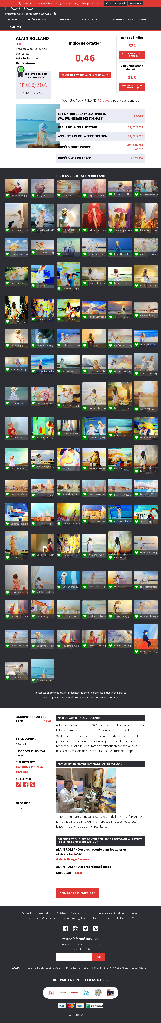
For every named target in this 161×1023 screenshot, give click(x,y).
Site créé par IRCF (80, 1014)
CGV (131, 918)
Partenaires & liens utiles (43, 918)
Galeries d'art (91, 19)
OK (98, 957)
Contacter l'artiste (77, 893)
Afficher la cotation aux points (132, 86)
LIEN (78, 873)
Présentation (44, 913)
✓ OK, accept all (115, 3)
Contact (15, 26)
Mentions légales (74, 918)
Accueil (12, 19)
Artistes (65, 19)
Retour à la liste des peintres (132, 55)
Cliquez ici (106, 100)
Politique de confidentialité (107, 918)
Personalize (135, 3)
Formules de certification (129, 19)
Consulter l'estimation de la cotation (85, 75)
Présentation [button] (37, 19)
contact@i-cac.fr (139, 968)
